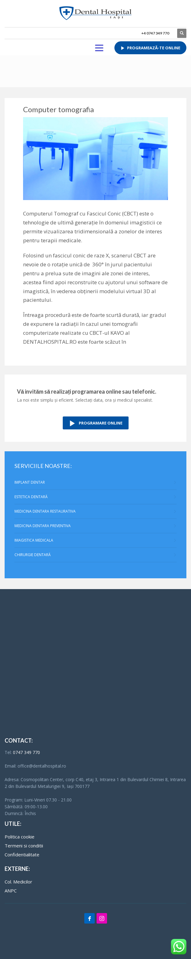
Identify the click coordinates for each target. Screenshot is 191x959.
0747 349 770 (26, 752)
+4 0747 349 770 (155, 33)
